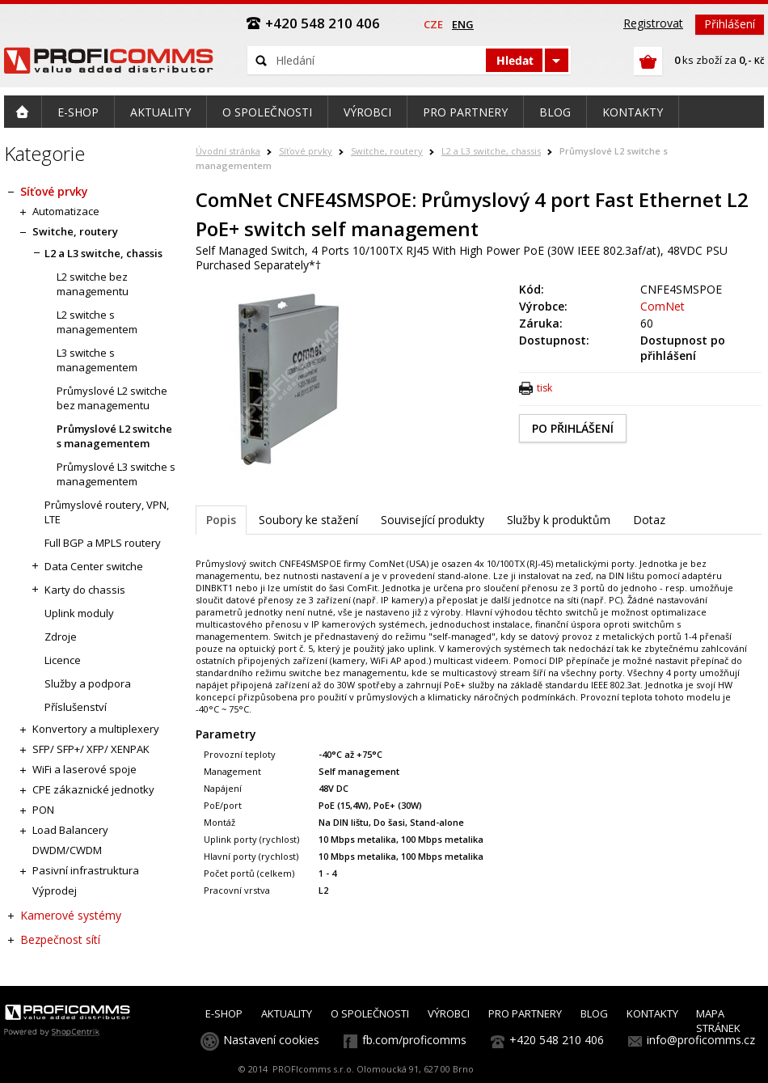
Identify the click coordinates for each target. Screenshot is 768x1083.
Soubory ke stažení (308, 519)
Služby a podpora (87, 683)
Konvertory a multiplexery (95, 728)
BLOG (594, 1013)
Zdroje (60, 636)
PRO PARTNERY (525, 1013)
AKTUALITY (286, 1013)
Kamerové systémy (70, 915)
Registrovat (653, 23)
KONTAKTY (652, 1013)
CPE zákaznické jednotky (93, 789)
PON (43, 809)
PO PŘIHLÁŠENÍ (573, 428)
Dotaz (649, 519)
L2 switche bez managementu (93, 283)
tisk (544, 388)
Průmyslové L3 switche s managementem (116, 474)
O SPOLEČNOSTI (370, 1013)
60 (646, 323)
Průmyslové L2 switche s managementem (114, 436)
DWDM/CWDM (67, 850)
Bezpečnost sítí (60, 939)
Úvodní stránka (228, 151)
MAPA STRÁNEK (718, 1020)
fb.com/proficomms (414, 1039)
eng (463, 24)
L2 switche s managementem (97, 321)
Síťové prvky (305, 151)
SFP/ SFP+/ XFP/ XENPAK (91, 749)
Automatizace (65, 211)
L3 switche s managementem (97, 359)
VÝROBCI (449, 1013)
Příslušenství (75, 707)
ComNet (662, 306)
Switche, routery (387, 151)
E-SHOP (224, 1013)
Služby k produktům (558, 519)
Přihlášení (729, 24)
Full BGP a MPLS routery (102, 542)
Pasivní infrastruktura (85, 870)
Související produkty (432, 519)
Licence (62, 660)
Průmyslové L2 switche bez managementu (112, 397)
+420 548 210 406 (556, 1039)
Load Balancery (70, 830)
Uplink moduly (79, 613)
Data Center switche (93, 566)
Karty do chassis (84, 589)
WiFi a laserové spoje (84, 769)
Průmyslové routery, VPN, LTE (106, 512)
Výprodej (54, 890)
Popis (221, 519)
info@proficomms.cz (701, 1039)
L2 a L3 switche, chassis (491, 151)
